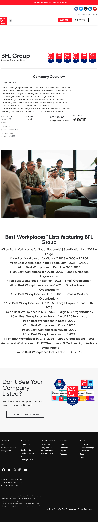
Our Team (84, 444)
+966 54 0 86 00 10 (15, 485)
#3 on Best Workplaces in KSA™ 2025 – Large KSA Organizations (49, 312)
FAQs (82, 457)
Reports (63, 451)
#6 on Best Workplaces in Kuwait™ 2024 (49, 330)
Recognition (6, 451)
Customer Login (84, 14)
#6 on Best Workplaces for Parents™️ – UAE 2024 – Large (49, 316)
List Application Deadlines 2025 (46, 452)
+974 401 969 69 (15, 482)
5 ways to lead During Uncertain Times (49, 2)
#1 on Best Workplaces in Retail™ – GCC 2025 (49, 267)
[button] (10, 20)
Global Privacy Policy (23, 496)
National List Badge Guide (32, 503)
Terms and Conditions (8, 496)
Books (82, 454)
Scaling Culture (27, 460)
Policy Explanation (36, 496)
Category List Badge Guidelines (11, 506)
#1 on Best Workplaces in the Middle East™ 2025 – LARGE (49, 263)
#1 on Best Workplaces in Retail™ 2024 (49, 321)
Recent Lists (45, 444)
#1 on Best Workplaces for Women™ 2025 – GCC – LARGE (49, 258)
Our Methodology (87, 448)
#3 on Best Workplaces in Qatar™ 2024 (49, 334)
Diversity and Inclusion (26, 445)
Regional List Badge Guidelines (32, 506)
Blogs (62, 444)
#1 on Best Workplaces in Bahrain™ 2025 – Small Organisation (49, 280)
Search (94, 14)
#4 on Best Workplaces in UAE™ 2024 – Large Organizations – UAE (49, 338)
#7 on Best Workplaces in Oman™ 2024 (49, 325)
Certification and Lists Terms (26, 498)
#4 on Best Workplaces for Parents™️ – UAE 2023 (49, 352)
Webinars (64, 448)
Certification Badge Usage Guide (12, 503)
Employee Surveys (8, 448)
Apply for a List (46, 448)
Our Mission (84, 451)
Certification (6, 444)
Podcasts (63, 454)
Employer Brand (27, 453)
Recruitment (26, 456)
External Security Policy (9, 498)
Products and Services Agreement (12, 501)
